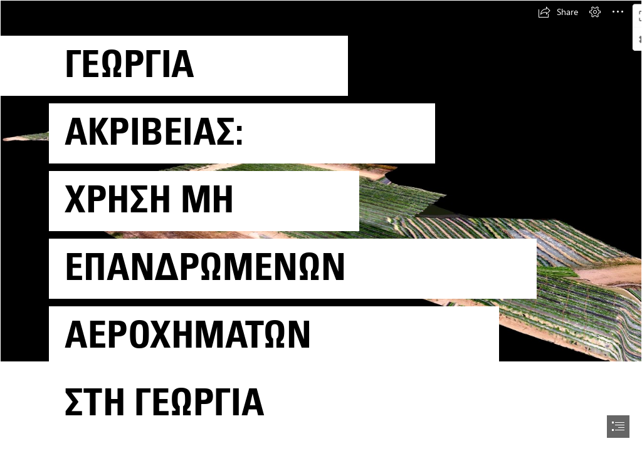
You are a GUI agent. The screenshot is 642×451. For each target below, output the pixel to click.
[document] (321, 225)
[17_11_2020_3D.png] (321, 224)
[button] (558, 12)
